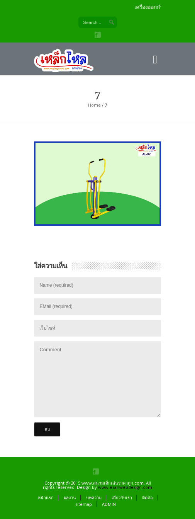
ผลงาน (70, 497)
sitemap (83, 504)
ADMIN (109, 504)
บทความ (94, 497)
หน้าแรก (46, 497)
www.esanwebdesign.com (125, 487)
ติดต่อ (147, 497)
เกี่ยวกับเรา (122, 497)
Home (94, 105)
